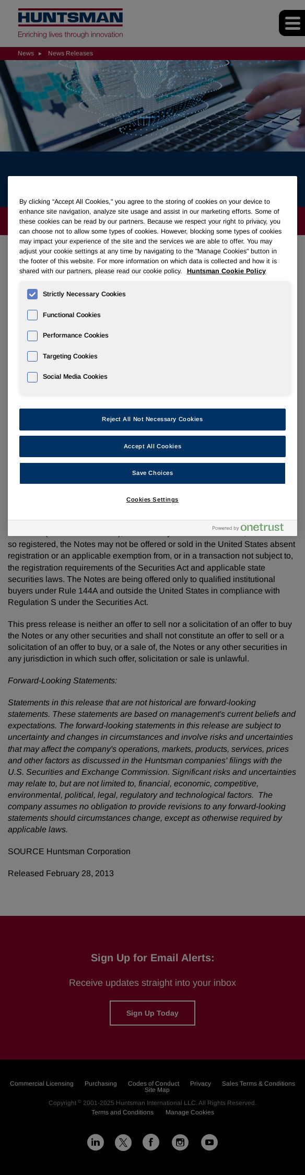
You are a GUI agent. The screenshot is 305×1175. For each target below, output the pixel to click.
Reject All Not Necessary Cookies (152, 419)
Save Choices (152, 473)
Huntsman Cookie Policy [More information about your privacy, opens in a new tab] (226, 271)
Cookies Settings (152, 499)
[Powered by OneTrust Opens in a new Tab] (252, 529)
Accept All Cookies (152, 446)
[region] (153, 356)
